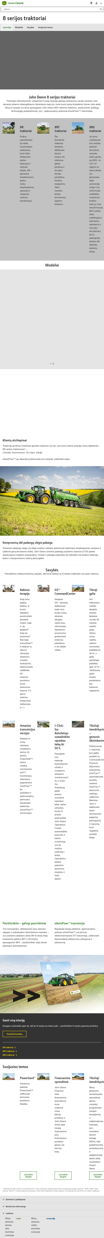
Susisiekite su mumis (91, 1221)
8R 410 (12, 319)
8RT (49, 294)
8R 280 (21, 323)
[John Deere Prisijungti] (96, 3)
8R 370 (17, 319)
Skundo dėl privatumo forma (64, 1221)
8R (18, 294)
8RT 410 (46, 319)
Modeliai (19, 27)
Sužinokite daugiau (30, 1144)
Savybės (30, 27)
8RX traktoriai (10, 1022)
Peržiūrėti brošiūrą (17, 1002)
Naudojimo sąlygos (46, 1221)
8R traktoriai (9, 1015)
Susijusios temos (45, 27)
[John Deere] (14, 3)
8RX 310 (84, 323)
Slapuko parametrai (31, 1221)
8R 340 (23, 319)
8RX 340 (77, 323)
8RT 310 (53, 323)
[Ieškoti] (52, 9)
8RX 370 (84, 319)
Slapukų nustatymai (52, 1227)
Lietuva (52, 1214)
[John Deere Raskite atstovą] (91, 3)
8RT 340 (46, 323)
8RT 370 (52, 319)
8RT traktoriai (10, 1019)
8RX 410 (77, 319)
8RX (80, 294)
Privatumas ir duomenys (13, 1221)
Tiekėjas (79, 1221)
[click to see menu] (101, 3)
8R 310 (15, 323)
